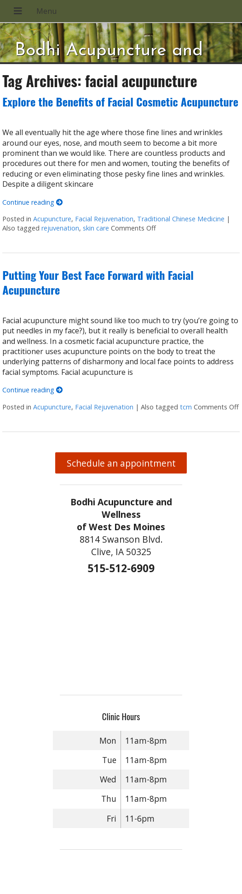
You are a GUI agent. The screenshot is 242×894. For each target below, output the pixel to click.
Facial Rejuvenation (104, 218)
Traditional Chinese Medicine (181, 218)
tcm (186, 407)
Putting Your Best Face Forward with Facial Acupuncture (98, 281)
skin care (96, 228)
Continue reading (32, 202)
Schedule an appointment (121, 463)
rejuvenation (60, 228)
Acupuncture (52, 218)
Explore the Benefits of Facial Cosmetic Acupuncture (120, 101)
